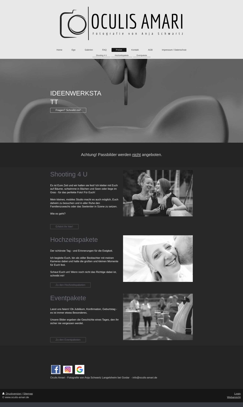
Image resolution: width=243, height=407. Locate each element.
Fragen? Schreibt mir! (68, 110)
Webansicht (234, 397)
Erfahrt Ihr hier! (64, 226)
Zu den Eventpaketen (68, 339)
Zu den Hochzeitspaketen (70, 284)
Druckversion (12, 393)
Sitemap (28, 393)
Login (237, 393)
